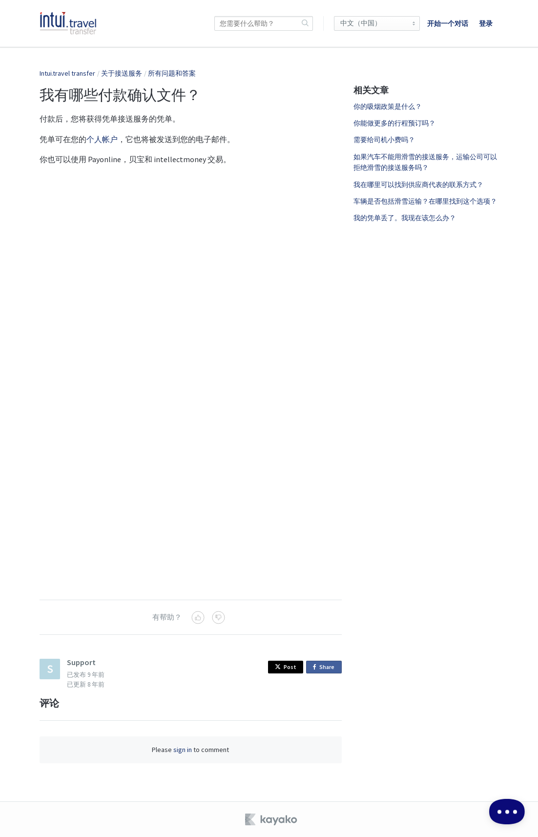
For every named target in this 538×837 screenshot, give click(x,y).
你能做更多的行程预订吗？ (394, 123)
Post (285, 666)
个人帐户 (102, 139)
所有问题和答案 (172, 73)
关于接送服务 (121, 73)
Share (325, 667)
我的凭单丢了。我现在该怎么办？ (404, 217)
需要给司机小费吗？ (384, 139)
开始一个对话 (447, 23)
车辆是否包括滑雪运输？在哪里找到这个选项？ (425, 201)
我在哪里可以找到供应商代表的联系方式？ (418, 184)
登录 (486, 23)
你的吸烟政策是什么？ (387, 106)
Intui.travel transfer (67, 73)
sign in (182, 749)
